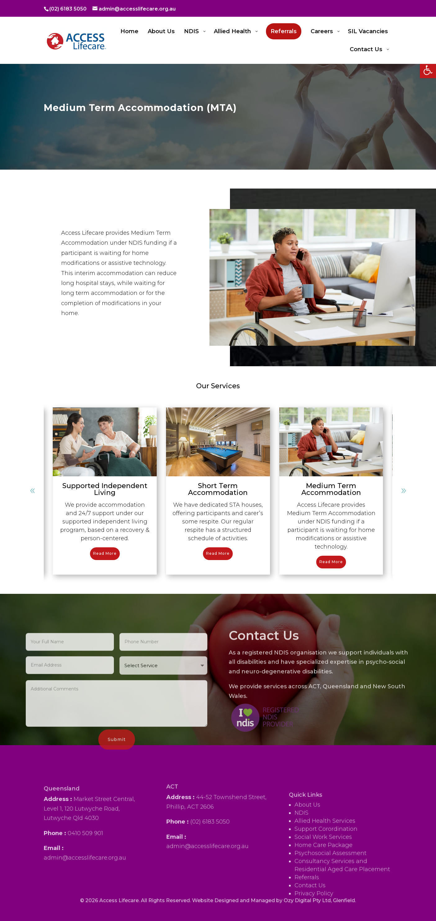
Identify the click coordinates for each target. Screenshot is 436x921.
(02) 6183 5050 (68, 9)
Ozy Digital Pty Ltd (307, 907)
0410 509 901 (85, 888)
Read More (105, 553)
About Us (307, 884)
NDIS (301, 892)
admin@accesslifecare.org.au (85, 912)
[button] (428, 70)
